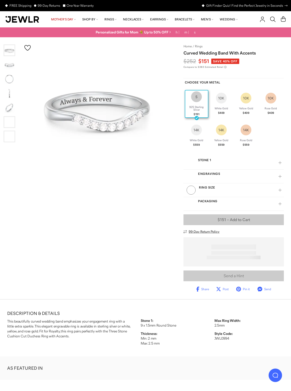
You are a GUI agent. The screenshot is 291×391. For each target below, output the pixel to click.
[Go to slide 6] (9, 122)
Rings (110, 19)
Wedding (229, 19)
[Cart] (283, 19)
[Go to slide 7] (9, 136)
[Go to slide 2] (9, 64)
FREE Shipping (20, 5)
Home (187, 46)
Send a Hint (234, 276)
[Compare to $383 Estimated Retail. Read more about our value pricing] (204, 67)
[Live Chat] (275, 375)
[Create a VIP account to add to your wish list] (27, 47)
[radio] (196, 104)
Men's (207, 19)
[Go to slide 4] (9, 93)
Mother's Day (63, 19)
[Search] (273, 19)
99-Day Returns (49, 5)
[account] (262, 19)
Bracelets (184, 19)
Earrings (159, 19)
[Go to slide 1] (9, 50)
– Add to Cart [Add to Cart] (234, 219)
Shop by (90, 19)
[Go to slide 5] (9, 108)
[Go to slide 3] (9, 79)
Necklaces (133, 19)
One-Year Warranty (80, 5)
